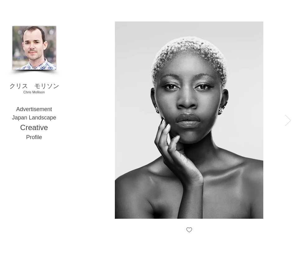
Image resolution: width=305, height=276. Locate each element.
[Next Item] (288, 120)
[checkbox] (189, 230)
